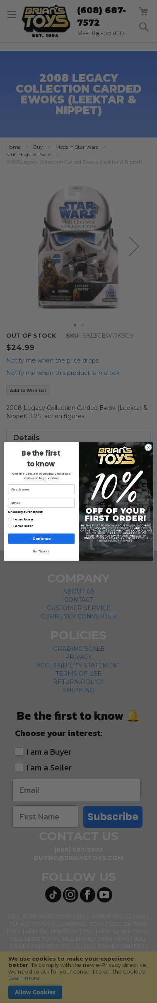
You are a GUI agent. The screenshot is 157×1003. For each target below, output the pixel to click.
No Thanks (41, 551)
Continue (41, 538)
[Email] (41, 503)
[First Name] (41, 489)
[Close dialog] (148, 447)
